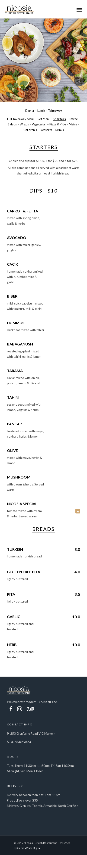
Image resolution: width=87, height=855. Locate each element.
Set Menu (44, 119)
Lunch (41, 110)
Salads (12, 124)
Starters (59, 119)
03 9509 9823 (21, 742)
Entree (73, 119)
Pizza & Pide (57, 124)
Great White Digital (29, 848)
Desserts (46, 130)
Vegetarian (39, 124)
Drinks (59, 130)
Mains (73, 124)
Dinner (29, 110)
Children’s (30, 130)
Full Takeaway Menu (21, 119)
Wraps (24, 124)
